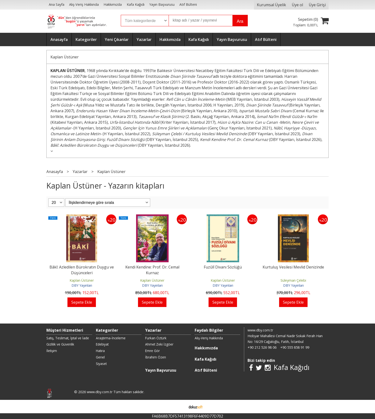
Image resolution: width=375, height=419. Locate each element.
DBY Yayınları (82, 285)
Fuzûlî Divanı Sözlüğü (223, 267)
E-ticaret (180, 406)
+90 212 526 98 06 (262, 347)
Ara (240, 21)
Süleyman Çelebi (293, 280)
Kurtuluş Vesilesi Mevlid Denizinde (293, 267)
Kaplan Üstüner (64, 57)
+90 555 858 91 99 (294, 347)
